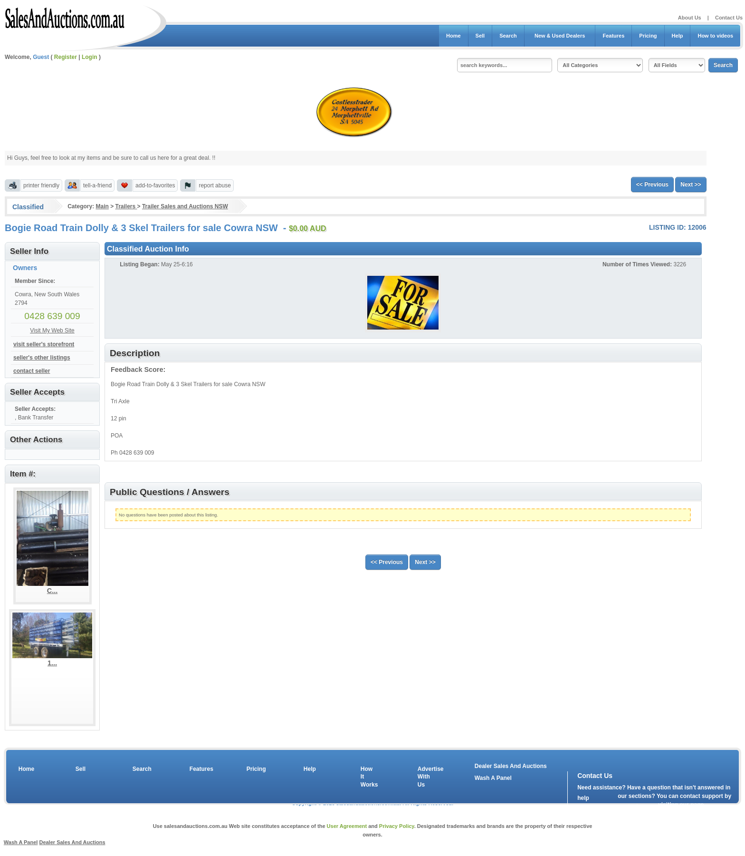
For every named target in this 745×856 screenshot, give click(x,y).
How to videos (715, 36)
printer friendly (41, 185)
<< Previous (652, 184)
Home (453, 36)
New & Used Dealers (560, 36)
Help (677, 36)
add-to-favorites (155, 185)
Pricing (648, 36)
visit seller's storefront (43, 344)
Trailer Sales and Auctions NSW (185, 206)
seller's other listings (41, 357)
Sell (480, 36)
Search (508, 36)
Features (613, 36)
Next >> (690, 184)
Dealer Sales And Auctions (511, 766)
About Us (689, 17)
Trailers (126, 206)
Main (102, 206)
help (583, 798)
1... (52, 663)
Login (89, 57)
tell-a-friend (97, 185)
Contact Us (729, 17)
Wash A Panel (493, 778)
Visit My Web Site (52, 330)
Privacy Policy (396, 826)
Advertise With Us (425, 777)
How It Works (368, 777)
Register (65, 57)
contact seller (31, 371)
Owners (25, 268)
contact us (632, 806)
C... (52, 590)
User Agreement (347, 826)
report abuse (214, 185)
